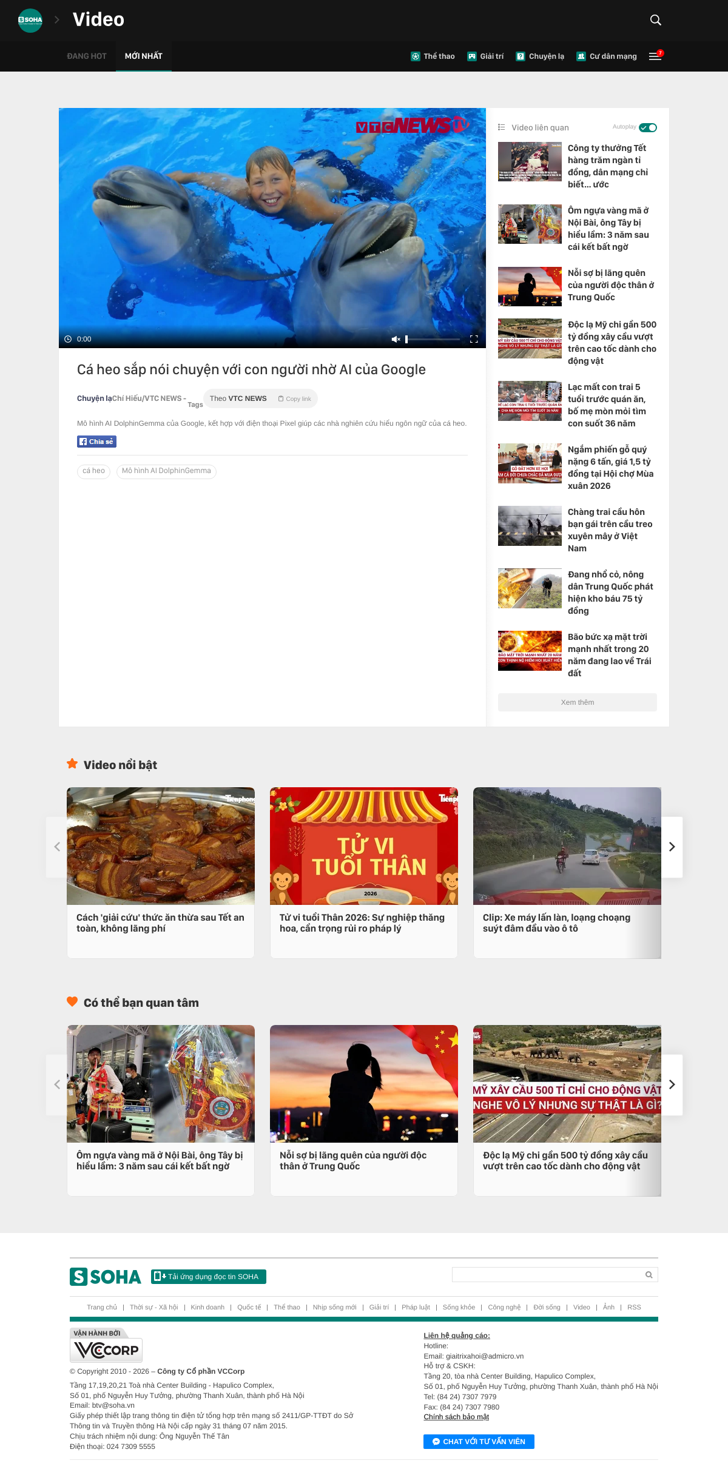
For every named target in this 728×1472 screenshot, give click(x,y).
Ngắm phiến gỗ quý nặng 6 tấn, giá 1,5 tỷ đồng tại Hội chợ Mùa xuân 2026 (611, 467)
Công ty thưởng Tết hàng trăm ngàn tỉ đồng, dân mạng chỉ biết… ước (608, 166)
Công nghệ (504, 1308)
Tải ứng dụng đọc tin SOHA (206, 1276)
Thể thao (287, 1308)
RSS (634, 1308)
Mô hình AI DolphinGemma (166, 471)
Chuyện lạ (94, 398)
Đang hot (87, 56)
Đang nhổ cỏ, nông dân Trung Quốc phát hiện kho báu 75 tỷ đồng (610, 592)
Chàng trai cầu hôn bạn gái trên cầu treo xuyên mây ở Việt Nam (610, 530)
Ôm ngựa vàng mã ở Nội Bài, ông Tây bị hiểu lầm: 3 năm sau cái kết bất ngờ (608, 228)
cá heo (94, 471)
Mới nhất (144, 56)
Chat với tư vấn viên (479, 1442)
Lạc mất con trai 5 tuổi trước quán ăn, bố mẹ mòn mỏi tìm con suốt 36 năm (607, 405)
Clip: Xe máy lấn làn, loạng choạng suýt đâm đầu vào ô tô (556, 923)
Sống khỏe (459, 1308)
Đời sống (547, 1308)
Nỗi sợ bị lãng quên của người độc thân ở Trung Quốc (611, 285)
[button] (672, 847)
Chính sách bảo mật (456, 1417)
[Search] (545, 1275)
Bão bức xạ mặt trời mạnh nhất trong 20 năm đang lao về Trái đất (610, 655)
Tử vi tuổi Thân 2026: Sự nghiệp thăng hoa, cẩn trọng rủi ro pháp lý (362, 923)
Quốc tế (249, 1308)
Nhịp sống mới (335, 1308)
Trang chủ (102, 1308)
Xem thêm (578, 702)
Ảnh (609, 1308)
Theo (260, 398)
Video (581, 1308)
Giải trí (379, 1308)
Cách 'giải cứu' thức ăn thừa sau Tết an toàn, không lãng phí (160, 923)
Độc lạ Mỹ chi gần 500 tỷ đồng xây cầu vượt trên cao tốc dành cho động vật (612, 342)
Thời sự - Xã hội (154, 1308)
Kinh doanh (208, 1308)
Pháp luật (416, 1308)
